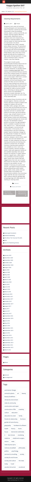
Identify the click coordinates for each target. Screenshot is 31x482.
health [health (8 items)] (6, 428)
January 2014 (8, 335)
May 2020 (7, 274)
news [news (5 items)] (12, 441)
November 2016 (9, 316)
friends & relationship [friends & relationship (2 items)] (10, 419)
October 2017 (8, 301)
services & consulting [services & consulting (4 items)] (10, 454)
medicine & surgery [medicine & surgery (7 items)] (18, 438)
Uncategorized (8, 377)
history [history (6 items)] (13, 428)
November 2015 (9, 328)
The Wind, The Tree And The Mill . (14, 238)
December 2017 (9, 296)
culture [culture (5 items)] (6, 412)
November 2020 (9, 260)
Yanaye (18, 23)
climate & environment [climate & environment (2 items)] (11, 400)
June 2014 (7, 333)
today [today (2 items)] (6, 464)
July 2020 (7, 270)
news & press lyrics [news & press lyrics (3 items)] (10, 445)
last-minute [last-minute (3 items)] (11, 435)
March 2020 (8, 279)
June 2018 (7, 287)
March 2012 (8, 350)
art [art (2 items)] (18, 393)
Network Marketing (10, 235)
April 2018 (7, 289)
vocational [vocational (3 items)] (22, 467)
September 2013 (9, 342)
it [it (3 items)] (4, 435)
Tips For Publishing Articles (12, 243)
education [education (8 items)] (15, 412)
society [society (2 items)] (22, 454)
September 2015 (9, 330)
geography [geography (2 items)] (7, 425)
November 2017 (9, 299)
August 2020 (8, 267)
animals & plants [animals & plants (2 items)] (9, 393)
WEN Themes (20, 480)
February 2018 (8, 294)
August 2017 (8, 306)
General (16, 183)
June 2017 (7, 311)
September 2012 (9, 347)
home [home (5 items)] (20, 428)
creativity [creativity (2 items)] (21, 409)
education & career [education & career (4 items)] (10, 416)
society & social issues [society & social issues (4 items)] (11, 457)
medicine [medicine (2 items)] (7, 438)
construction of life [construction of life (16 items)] (10, 409)
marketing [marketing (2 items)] (21, 435)
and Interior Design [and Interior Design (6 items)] (10, 390)
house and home (16, 186)
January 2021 (8, 255)
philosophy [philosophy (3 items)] (22, 448)
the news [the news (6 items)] (21, 461)
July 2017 (7, 308)
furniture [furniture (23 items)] (23, 419)
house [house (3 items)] (6, 432)
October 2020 (8, 262)
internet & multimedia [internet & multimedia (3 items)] (17, 432)
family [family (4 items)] (20, 416)
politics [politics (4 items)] (6, 451)
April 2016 (7, 325)
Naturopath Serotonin (10, 233)
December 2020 (9, 258)
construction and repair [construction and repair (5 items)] (11, 406)
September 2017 (9, 304)
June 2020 (7, 272)
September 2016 (9, 318)
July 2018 (7, 284)
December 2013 (9, 337)
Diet (6, 240)
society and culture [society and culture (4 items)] (10, 461)
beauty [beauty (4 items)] (24, 393)
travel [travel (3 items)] (12, 464)
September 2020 (9, 265)
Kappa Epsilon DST (15, 5)
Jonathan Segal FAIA (14, 70)
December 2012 (9, 345)
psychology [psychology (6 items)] (15, 451)
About (6, 362)
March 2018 (8, 291)
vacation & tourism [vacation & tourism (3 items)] (10, 467)
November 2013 (9, 340)
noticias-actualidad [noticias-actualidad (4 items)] (10, 448)
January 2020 (8, 282)
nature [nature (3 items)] (6, 441)
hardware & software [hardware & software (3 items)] (20, 425)
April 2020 (7, 277)
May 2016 (7, 323)
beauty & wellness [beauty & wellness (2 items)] (9, 396)
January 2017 (8, 313)
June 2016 (7, 320)
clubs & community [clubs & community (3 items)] (10, 403)
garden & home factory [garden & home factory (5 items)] (11, 422)
